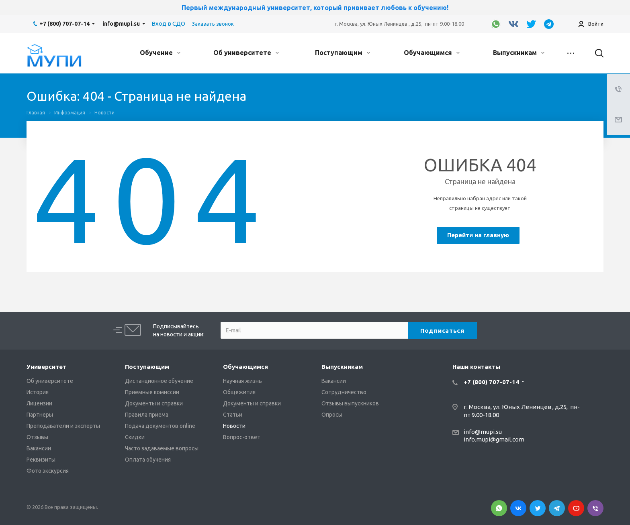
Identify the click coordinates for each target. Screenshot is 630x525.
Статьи (232, 414)
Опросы (331, 414)
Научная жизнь (242, 381)
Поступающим (342, 52)
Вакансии (39, 448)
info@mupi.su (121, 23)
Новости (234, 426)
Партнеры (40, 414)
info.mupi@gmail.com (494, 439)
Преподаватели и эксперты (63, 426)
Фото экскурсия (48, 471)
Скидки (135, 437)
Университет (46, 366)
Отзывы (37, 437)
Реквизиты (41, 459)
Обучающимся (432, 52)
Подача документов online (160, 426)
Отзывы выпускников (350, 403)
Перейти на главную (478, 235)
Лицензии (39, 403)
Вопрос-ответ (241, 437)
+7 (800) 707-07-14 (64, 23)
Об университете (246, 52)
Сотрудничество (343, 392)
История (38, 392)
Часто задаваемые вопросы (161, 448)
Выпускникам (518, 52)
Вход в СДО (168, 23)
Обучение (160, 52)
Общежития (239, 392)
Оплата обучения (148, 459)
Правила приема (146, 414)
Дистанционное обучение (159, 381)
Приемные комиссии (152, 392)
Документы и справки (154, 403)
